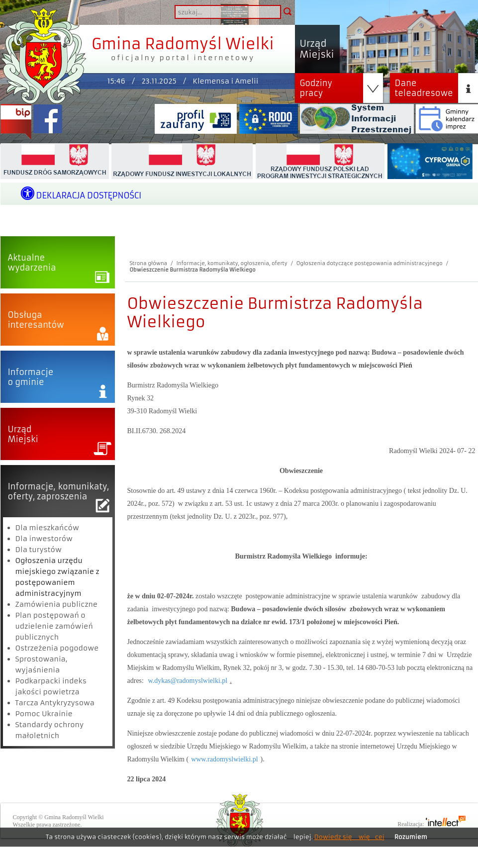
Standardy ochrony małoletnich (49, 730)
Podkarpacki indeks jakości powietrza (51, 686)
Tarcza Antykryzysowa (55, 702)
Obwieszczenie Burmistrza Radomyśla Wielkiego (193, 270)
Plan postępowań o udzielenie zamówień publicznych (54, 626)
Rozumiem (410, 837)
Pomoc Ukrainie (44, 713)
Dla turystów (38, 549)
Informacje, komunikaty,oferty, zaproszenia (58, 491)
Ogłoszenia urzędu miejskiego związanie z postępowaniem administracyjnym (57, 577)
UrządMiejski (23, 434)
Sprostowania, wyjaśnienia (41, 664)
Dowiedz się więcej (349, 837)
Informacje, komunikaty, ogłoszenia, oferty (231, 263)
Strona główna (149, 263)
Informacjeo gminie (31, 377)
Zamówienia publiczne (56, 604)
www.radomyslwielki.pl (224, 759)
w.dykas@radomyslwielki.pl (187, 680)
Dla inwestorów (44, 538)
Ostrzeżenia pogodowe (57, 648)
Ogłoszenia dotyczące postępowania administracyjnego (369, 263)
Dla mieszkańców (47, 527)
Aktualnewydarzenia (32, 263)
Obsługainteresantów (36, 320)
